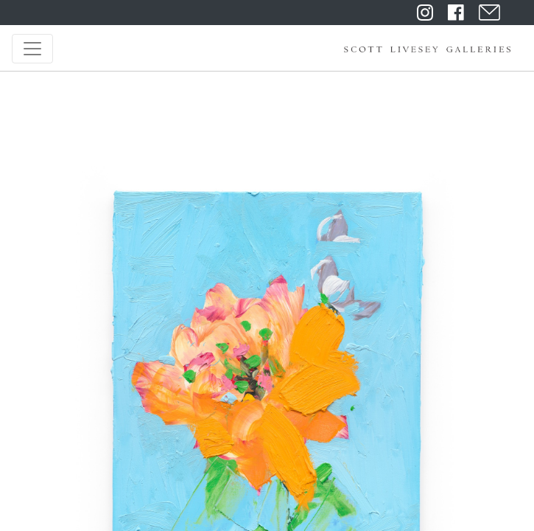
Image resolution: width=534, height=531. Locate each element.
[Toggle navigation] (32, 48)
